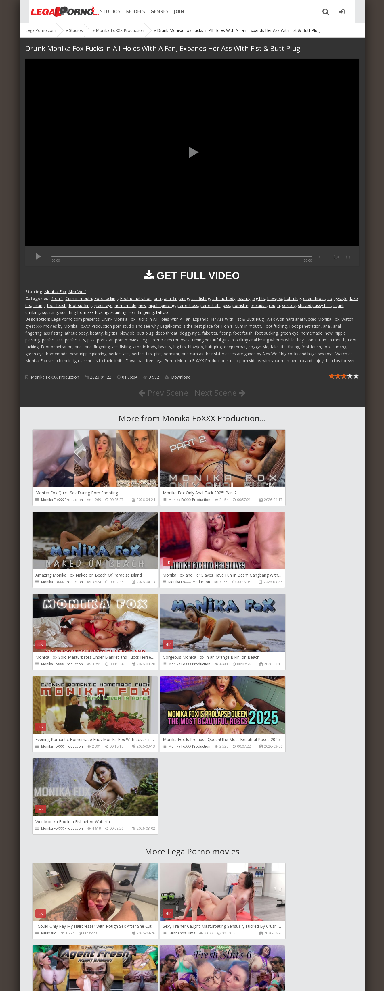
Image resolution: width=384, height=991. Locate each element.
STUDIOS (104, 11)
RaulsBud (49, 769)
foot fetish (56, 305)
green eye (103, 305)
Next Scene (220, 392)
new (142, 305)
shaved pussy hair (314, 305)
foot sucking (80, 305)
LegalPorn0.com (67, 980)
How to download (107, 964)
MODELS (129, 11)
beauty (244, 298)
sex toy (289, 305)
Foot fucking (106, 298)
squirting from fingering (132, 312)
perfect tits (210, 305)
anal (158, 298)
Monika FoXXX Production (55, 377)
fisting (39, 305)
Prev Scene (163, 392)
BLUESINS (156, 934)
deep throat (314, 298)
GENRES (154, 11)
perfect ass (187, 305)
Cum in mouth (79, 298)
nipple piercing (162, 305)
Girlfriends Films (161, 769)
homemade (125, 305)
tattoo (162, 312)
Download (177, 377)
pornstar (240, 305)
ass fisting (200, 298)
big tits (259, 298)
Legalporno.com (57, 11)
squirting (50, 312)
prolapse (259, 305)
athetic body (223, 298)
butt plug (292, 298)
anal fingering (176, 298)
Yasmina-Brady (267, 934)
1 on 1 (57, 298)
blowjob (274, 298)
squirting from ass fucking (84, 312)
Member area (65, 964)
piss (226, 305)
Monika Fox (55, 291)
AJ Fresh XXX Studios (271, 769)
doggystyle (337, 298)
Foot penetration (136, 298)
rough (274, 305)
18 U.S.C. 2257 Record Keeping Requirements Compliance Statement (208, 980)
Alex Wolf (77, 291)
